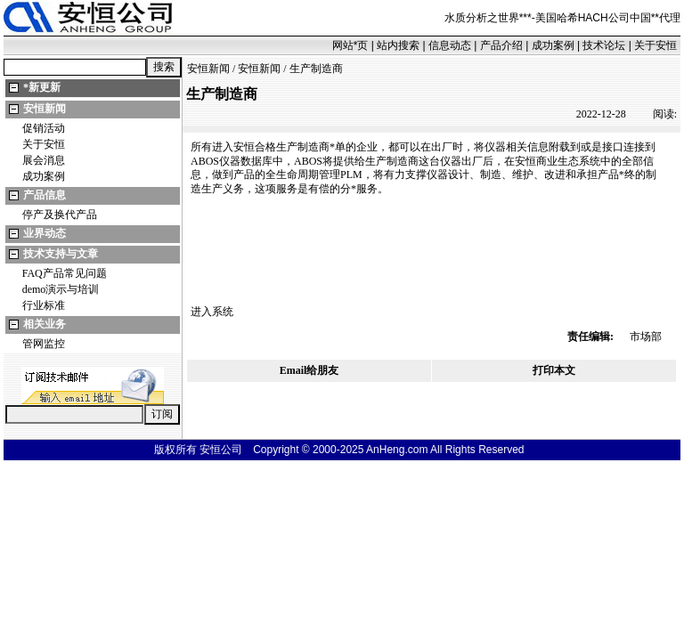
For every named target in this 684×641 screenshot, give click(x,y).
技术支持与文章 (60, 253)
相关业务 (44, 324)
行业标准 (43, 305)
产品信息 (44, 195)
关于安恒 (655, 45)
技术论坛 (603, 45)
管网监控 (43, 343)
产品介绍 (501, 45)
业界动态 (44, 233)
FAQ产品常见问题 (64, 273)
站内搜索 (398, 45)
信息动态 (449, 45)
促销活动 (43, 128)
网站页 (350, 45)
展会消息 (43, 160)
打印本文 (554, 370)
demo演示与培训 (61, 289)
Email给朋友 (309, 370)
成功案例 (553, 45)
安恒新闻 (44, 108)
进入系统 (212, 311)
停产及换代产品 (59, 214)
